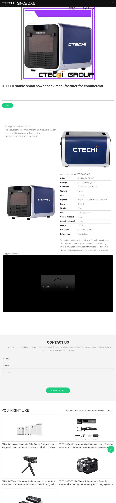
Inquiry (7, 105)
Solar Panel (69, 410)
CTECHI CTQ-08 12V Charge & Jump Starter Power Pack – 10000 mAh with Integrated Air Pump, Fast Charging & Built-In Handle (86, 483)
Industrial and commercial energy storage (89, 410)
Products (110, 410)
